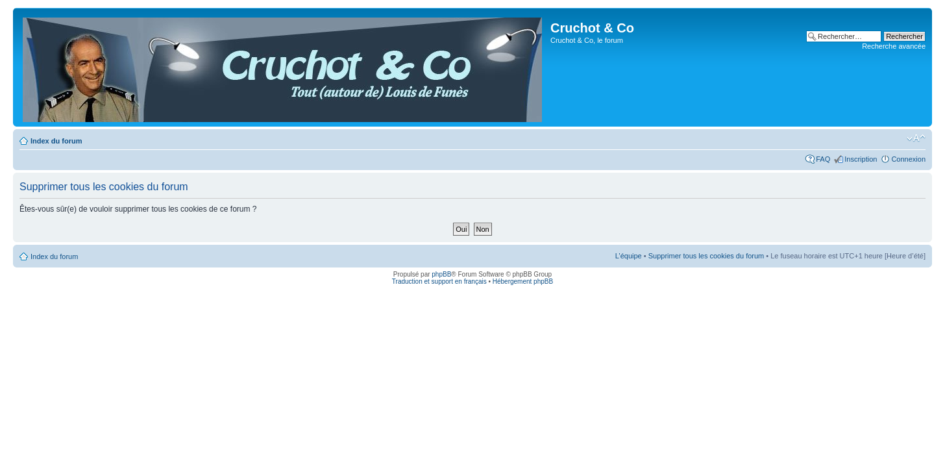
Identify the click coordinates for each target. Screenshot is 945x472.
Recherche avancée (894, 46)
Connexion (908, 159)
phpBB (441, 274)
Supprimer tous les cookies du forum (706, 256)
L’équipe (628, 256)
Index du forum (56, 141)
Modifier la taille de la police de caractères (916, 138)
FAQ (823, 159)
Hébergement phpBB (523, 281)
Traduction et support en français (439, 281)
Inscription (860, 159)
